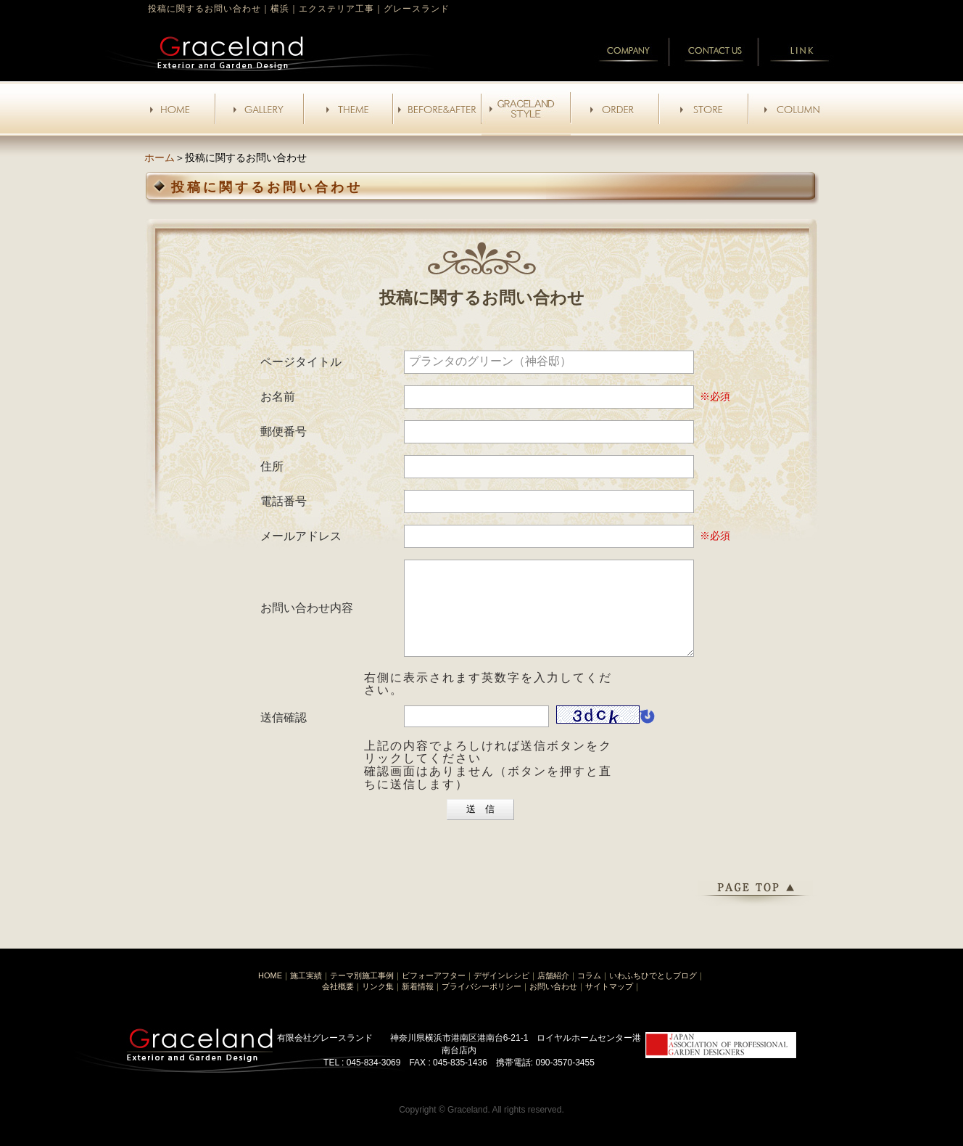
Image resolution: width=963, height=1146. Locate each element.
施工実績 (306, 993)
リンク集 (378, 1003)
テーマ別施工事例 (362, 993)
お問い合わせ (553, 1003)
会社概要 (338, 1003)
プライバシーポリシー (481, 1003)
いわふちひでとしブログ (653, 993)
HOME (270, 993)
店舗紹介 (553, 993)
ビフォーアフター (434, 993)
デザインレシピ (501, 993)
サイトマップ (609, 1003)
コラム (589, 993)
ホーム (159, 157)
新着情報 (418, 1003)
